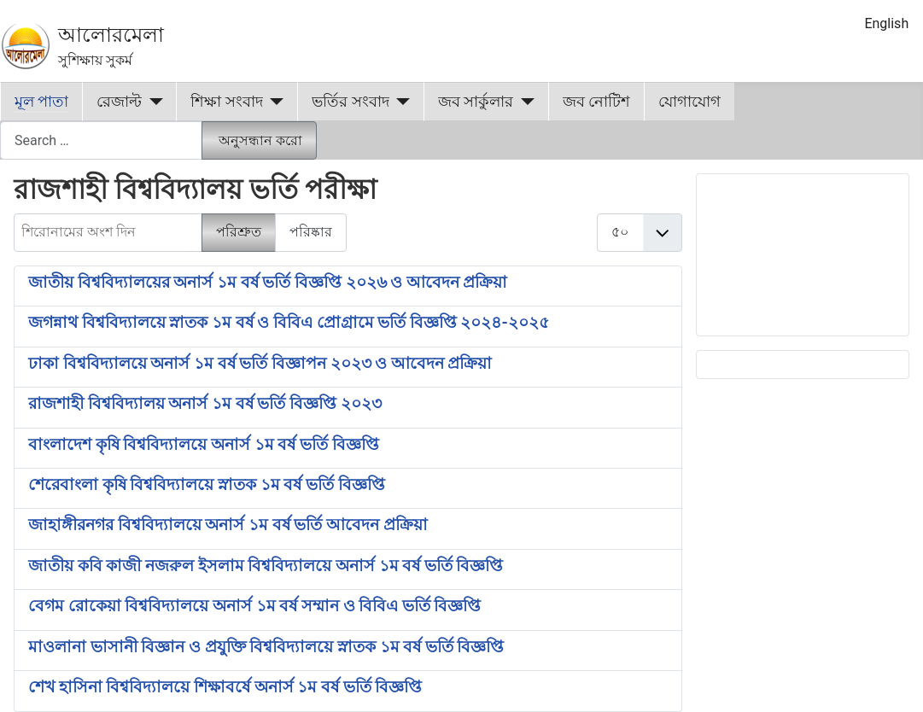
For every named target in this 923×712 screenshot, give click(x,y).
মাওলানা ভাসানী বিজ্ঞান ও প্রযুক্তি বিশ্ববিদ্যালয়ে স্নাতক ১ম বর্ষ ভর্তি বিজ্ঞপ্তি (266, 647)
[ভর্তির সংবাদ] (400, 101)
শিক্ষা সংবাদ (226, 101)
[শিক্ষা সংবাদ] (273, 101)
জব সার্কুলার (475, 101)
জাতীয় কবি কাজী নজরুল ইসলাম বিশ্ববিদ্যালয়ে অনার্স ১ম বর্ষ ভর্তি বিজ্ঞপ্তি (265, 566)
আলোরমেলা (111, 35)
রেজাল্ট (119, 101)
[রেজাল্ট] (152, 101)
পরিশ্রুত (238, 232)
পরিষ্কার (310, 232)
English (886, 23)
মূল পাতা (41, 101)
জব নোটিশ (596, 101)
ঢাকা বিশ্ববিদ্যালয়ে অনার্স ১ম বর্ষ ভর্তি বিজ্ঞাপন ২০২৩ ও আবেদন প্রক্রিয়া (260, 363)
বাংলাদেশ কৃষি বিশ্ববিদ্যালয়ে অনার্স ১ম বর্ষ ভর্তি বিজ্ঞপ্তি (203, 444)
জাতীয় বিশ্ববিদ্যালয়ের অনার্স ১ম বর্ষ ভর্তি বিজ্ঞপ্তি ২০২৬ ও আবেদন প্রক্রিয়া (267, 282)
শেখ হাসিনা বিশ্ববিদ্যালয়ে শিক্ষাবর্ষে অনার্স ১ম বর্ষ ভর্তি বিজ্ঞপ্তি (225, 687)
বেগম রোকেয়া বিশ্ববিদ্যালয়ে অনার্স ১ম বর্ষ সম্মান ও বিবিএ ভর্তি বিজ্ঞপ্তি (254, 606)
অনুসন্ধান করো (260, 140)
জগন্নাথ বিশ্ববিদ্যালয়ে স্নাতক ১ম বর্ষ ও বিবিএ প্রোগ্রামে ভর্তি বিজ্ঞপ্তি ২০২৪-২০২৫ (288, 322)
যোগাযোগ (689, 101)
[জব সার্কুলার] (524, 101)
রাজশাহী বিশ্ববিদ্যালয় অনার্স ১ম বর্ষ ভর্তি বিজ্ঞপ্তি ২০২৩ (205, 403)
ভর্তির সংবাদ (350, 101)
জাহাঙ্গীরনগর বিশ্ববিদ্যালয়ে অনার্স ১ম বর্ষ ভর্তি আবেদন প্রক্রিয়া (228, 525)
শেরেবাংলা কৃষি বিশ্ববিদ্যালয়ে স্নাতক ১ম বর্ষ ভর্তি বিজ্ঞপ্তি (206, 485)
